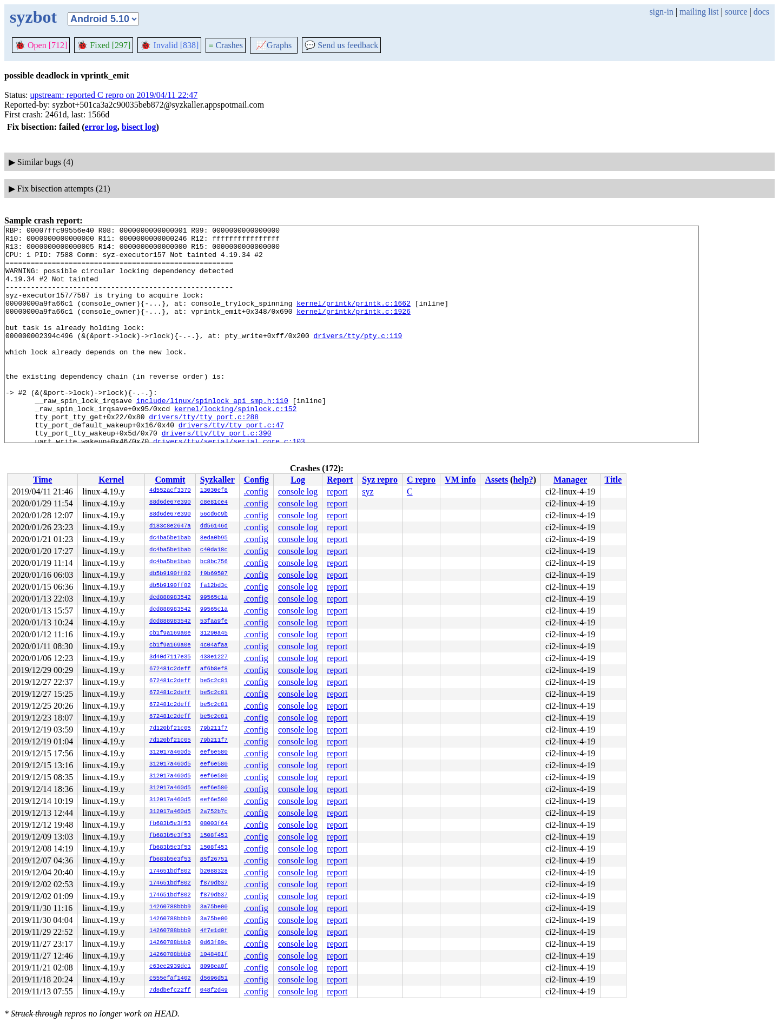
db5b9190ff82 (170, 574)
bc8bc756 (214, 562)
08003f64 (214, 824)
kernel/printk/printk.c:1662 (353, 319)
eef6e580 (214, 752)
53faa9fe (214, 621)
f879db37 (214, 883)
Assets (496, 479)
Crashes (225, 45)
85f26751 (214, 859)
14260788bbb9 (170, 907)
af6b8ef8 (214, 669)
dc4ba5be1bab (170, 538)
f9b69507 (214, 574)
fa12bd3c (214, 586)
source (736, 11)
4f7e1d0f (214, 931)
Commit (170, 479)
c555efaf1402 (170, 978)
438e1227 (214, 657)
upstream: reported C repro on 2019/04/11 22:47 (114, 95)
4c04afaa (214, 645)
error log (101, 126)
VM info (460, 479)
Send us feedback (341, 45)
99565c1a (214, 598)
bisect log (139, 126)
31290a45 (214, 633)
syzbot (33, 17)
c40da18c (214, 550)
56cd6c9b (214, 514)
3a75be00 (214, 907)
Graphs (274, 45)
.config (256, 491)
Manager (570, 479)
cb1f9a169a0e (170, 633)
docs (761, 11)
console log (298, 491)
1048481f (214, 955)
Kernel (111, 479)
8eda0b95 (214, 538)
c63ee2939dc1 (170, 967)
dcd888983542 (170, 598)
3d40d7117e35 (170, 657)
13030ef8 (214, 490)
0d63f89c (214, 943)
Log (298, 479)
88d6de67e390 (170, 502)
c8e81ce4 (214, 502)
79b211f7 (214, 728)
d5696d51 (214, 978)
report (337, 491)
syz (367, 491)
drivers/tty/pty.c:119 (357, 358)
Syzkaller (217, 479)
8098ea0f (214, 967)
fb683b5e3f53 (170, 824)
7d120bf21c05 (170, 728)
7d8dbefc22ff (170, 990)
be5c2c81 (214, 681)
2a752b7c (214, 812)
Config (256, 479)
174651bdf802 (170, 871)
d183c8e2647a (170, 526)
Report (340, 479)
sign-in (661, 11)
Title (613, 479)
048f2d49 (214, 990)
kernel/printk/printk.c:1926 (353, 329)
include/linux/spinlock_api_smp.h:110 (212, 436)
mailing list (698, 11)
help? (523, 479)
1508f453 (214, 836)
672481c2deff (170, 669)
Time (42, 479)
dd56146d (214, 526)
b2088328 (214, 871)
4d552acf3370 (170, 490)
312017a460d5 (170, 752)
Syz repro (380, 479)
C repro (421, 479)
